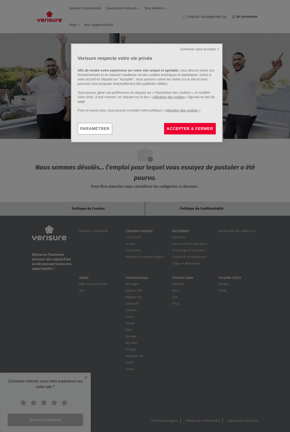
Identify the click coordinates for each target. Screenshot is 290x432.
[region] (147, 93)
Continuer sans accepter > (199, 49)
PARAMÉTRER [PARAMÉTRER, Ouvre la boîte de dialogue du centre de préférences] (95, 128)
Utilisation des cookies (168, 97)
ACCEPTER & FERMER (190, 128)
